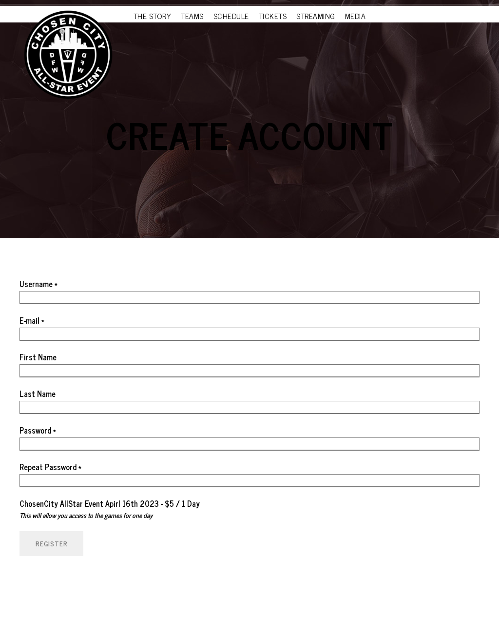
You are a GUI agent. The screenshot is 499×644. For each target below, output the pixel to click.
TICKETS (273, 15)
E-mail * (31, 320)
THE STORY (153, 15)
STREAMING (315, 15)
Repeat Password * (50, 466)
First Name (38, 357)
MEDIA (355, 15)
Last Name (37, 393)
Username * (38, 283)
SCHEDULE (231, 15)
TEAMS (192, 15)
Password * (37, 430)
